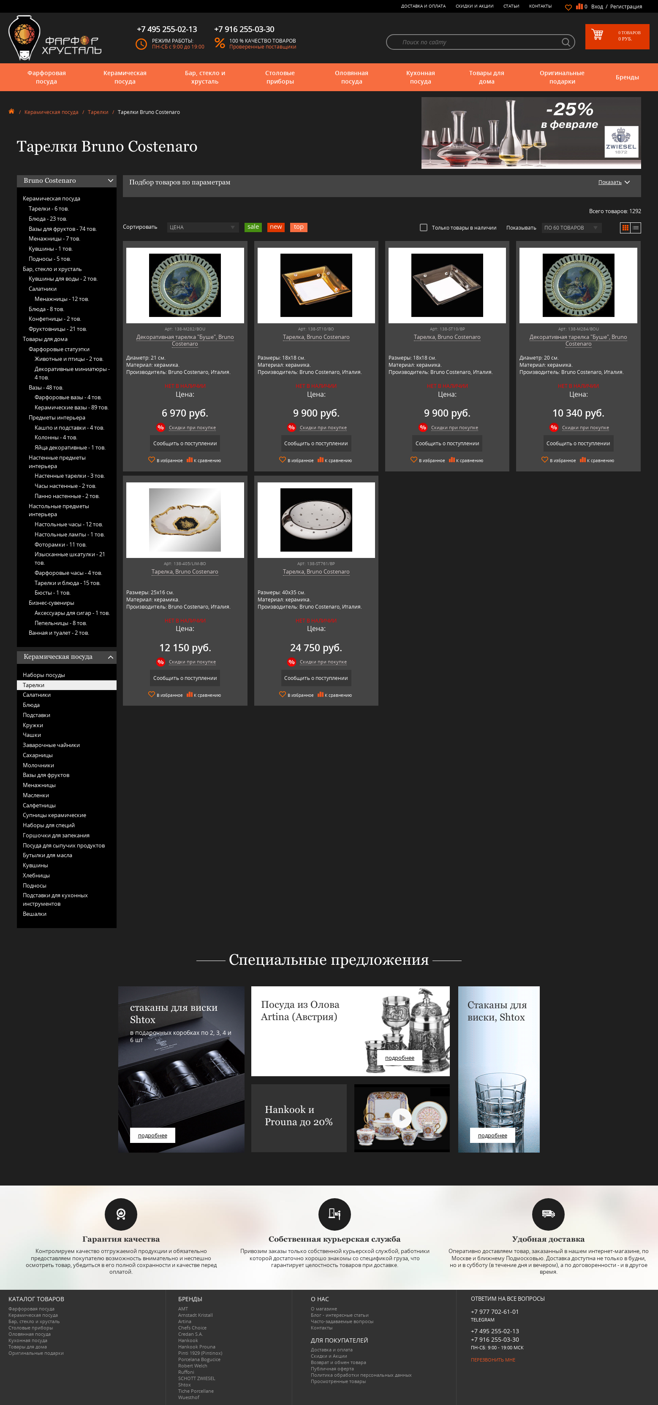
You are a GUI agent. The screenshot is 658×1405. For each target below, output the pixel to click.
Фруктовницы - (58, 329)
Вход (597, 6)
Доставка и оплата (423, 6)
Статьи (511, 6)
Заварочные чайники (51, 745)
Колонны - (56, 437)
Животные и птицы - (69, 359)
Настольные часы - (69, 524)
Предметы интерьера (57, 417)
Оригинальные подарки (562, 77)
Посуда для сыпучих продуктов (64, 845)
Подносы (34, 885)
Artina (184, 1321)
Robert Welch (192, 1365)
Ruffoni (186, 1372)
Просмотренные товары (338, 1381)
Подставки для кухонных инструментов (55, 899)
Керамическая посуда (125, 77)
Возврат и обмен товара (338, 1362)
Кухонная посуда (420, 77)
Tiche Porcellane (196, 1391)
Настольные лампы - (70, 534)
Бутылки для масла (47, 855)
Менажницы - (54, 238)
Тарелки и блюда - (68, 583)
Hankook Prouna (196, 1346)
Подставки (36, 715)
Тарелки (98, 112)
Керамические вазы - (72, 407)
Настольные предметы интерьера (59, 510)
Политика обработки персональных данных (361, 1375)
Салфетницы (39, 805)
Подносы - (50, 259)
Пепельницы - (61, 623)
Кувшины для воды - (63, 278)
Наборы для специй (49, 825)
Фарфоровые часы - (68, 573)
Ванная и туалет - (59, 632)
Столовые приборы (280, 77)
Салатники (43, 288)
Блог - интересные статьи (340, 1315)
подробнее (152, 1135)
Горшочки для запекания (56, 835)
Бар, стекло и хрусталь (205, 77)
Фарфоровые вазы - (68, 397)
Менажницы (39, 785)
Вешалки (34, 914)
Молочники (38, 765)
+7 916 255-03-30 (495, 1339)
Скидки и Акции (475, 6)
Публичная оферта (332, 1368)
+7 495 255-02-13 (495, 1331)
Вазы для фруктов (46, 775)
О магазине (324, 1308)
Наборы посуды (44, 675)
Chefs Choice (192, 1327)
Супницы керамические (54, 815)
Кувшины (35, 865)
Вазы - (46, 387)
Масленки (36, 795)
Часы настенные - (65, 486)
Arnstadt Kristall (195, 1315)
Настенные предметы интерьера (57, 462)
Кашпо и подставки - (69, 427)
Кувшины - (51, 248)
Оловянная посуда (351, 77)
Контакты (540, 6)
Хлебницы (36, 875)
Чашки (32, 735)
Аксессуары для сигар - (72, 613)
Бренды (627, 77)
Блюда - (48, 218)
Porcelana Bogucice (199, 1359)
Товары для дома (486, 77)
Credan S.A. (190, 1334)
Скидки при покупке (192, 427)
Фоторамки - (61, 544)
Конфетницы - (55, 318)
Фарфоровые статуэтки (59, 349)
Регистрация (626, 6)
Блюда (31, 705)
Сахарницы (38, 755)
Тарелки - (49, 208)
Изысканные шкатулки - (70, 558)
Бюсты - (53, 592)
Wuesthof (188, 1397)
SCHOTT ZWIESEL (196, 1378)
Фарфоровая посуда (46, 77)
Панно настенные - (67, 496)
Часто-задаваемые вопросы (342, 1321)
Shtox (184, 1384)
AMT (183, 1308)
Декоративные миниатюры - (72, 373)
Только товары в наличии (458, 227)
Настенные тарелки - (70, 475)
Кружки (33, 725)
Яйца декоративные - (70, 447)
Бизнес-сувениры (51, 602)
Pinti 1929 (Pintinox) (200, 1353)
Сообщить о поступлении (185, 443)
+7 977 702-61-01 (495, 1312)
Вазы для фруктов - (63, 229)
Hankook (188, 1340)
